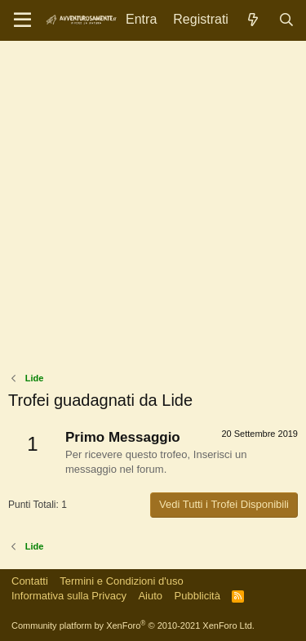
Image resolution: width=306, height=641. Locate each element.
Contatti (29, 581)
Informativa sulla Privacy (68, 596)
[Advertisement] (153, 210)
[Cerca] (286, 20)
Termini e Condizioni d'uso (121, 581)
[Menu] (22, 20)
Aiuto (150, 596)
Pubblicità (197, 596)
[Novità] (253, 20)
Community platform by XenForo (133, 625)
